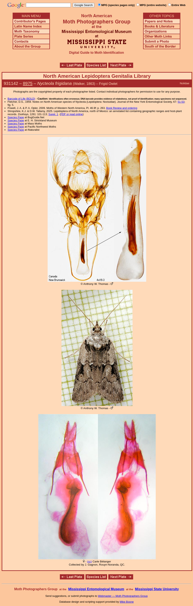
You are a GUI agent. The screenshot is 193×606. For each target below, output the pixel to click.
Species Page (16, 117)
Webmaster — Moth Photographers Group (123, 595)
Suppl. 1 (53, 114)
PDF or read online (71, 114)
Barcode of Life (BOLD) (21, 98)
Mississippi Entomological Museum (96, 589)
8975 (28, 83)
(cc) (89, 561)
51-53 (181, 101)
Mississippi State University (157, 589)
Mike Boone (127, 601)
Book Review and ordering (121, 108)
